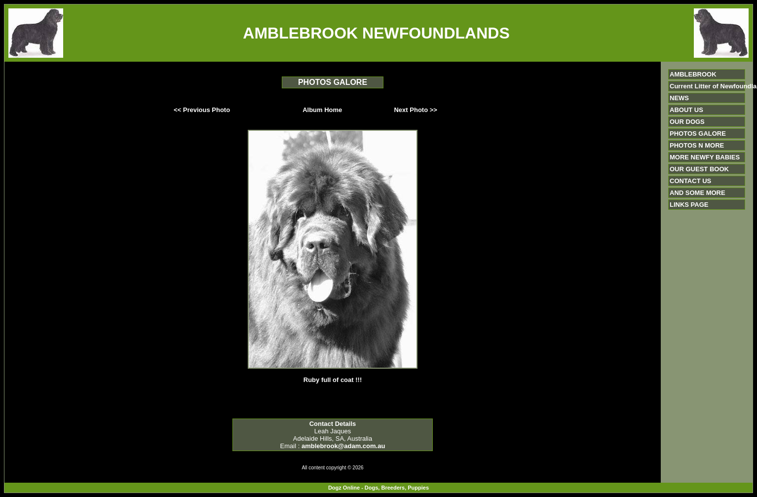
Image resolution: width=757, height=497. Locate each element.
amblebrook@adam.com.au (343, 446)
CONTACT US (690, 181)
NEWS (679, 98)
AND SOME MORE (697, 192)
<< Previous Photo (202, 110)
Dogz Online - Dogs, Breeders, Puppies (378, 488)
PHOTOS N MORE (697, 145)
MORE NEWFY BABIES (705, 157)
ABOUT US (686, 110)
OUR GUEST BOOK (699, 169)
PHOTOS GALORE (698, 133)
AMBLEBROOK (693, 74)
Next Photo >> (415, 110)
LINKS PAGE (689, 204)
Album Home (322, 110)
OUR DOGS (687, 121)
